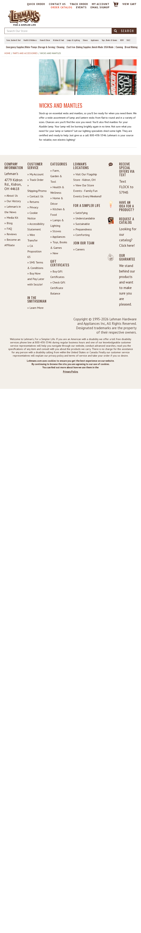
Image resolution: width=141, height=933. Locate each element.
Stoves (85, 40)
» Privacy (32, 207)
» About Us (11, 195)
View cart (129, 4)
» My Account (35, 174)
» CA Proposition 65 (34, 251)
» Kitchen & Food (57, 211)
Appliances (95, 40)
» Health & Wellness (57, 189)
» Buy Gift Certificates (57, 274)
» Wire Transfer (32, 237)
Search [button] (124, 31)
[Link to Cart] (114, 6)
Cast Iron (71, 47)
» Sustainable (81, 224)
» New (54, 253)
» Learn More (35, 308)
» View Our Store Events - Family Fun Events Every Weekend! (87, 190)
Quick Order (36, 4)
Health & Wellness (30, 40)
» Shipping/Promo (36, 188)
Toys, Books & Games (109, 40)
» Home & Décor (56, 200)
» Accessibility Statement (35, 226)
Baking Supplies (83, 47)
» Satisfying (80, 213)
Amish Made (97, 47)
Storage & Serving (46, 47)
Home (7, 53)
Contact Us (57, 4)
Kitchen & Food (58, 40)
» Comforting (81, 235)
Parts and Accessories (25, 53)
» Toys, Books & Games (58, 244)
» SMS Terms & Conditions (35, 265)
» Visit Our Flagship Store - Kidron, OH (85, 177)
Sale (128, 40)
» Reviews (10, 234)
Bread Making (131, 47)
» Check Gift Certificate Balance (57, 288)
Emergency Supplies (15, 47)
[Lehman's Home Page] (24, 17)
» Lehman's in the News (12, 209)
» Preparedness (82, 229)
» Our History (12, 201)
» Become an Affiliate (12, 242)
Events (81, 7)
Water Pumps (31, 47)
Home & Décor (45, 40)
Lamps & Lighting (73, 40)
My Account (100, 4)
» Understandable (84, 218)
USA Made (108, 47)
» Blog (8, 223)
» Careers (79, 249)
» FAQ (8, 228)
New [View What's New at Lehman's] (122, 40)
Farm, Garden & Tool (13, 40)
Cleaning (60, 47)
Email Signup (100, 7)
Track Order (79, 4)
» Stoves (55, 231)
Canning (119, 47)
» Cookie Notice (32, 215)
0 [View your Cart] (116, 4)
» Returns (33, 202)
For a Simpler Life (86, 205)
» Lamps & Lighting (57, 222)
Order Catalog (61, 7)
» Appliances (57, 236)
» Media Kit (11, 217)
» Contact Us (35, 196)
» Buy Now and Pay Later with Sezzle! (35, 279)
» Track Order (35, 180)
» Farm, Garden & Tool (56, 176)
